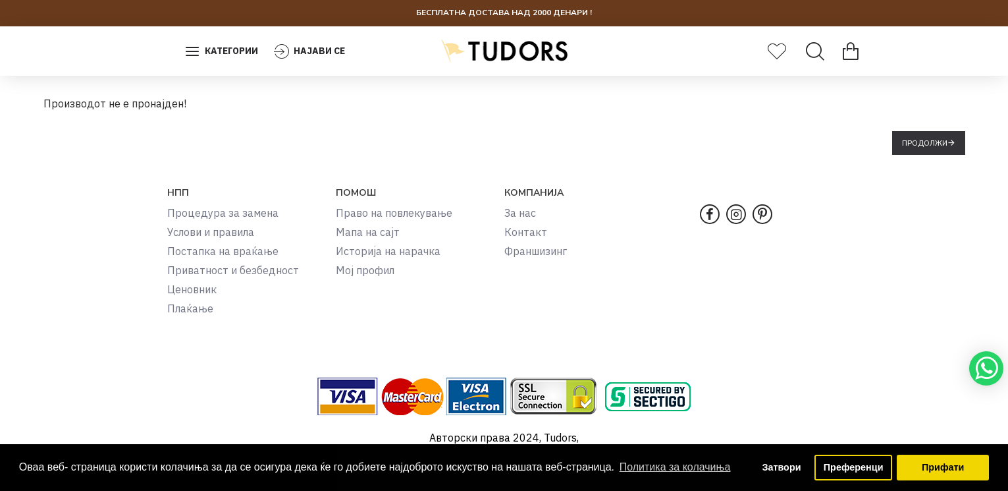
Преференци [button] (854, 467)
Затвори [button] (781, 467)
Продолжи (924, 143)
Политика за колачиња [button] (675, 467)
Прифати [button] (943, 467)
